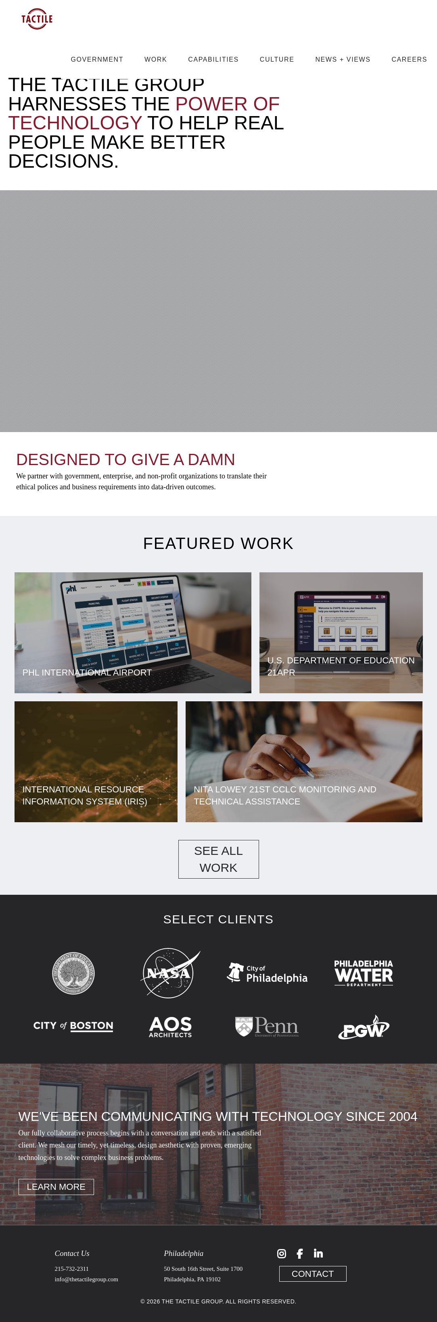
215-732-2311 (72, 1269)
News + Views (342, 59)
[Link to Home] (37, 35)
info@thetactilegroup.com (87, 1279)
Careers (409, 59)
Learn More (56, 1187)
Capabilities (213, 59)
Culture (277, 59)
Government (97, 59)
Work (155, 59)
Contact (313, 1274)
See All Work (218, 859)
